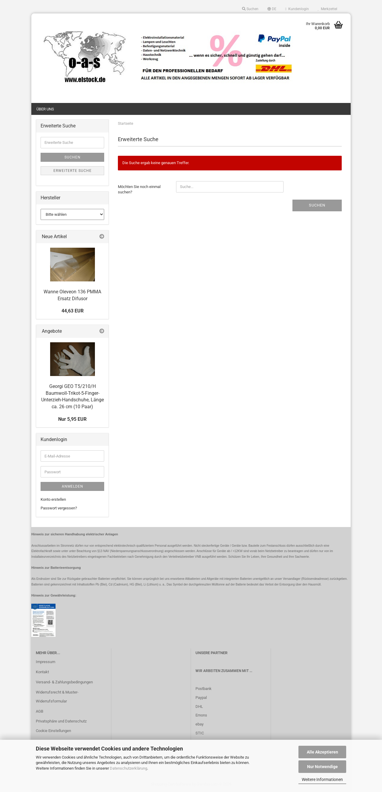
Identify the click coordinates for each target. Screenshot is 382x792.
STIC (199, 733)
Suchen (317, 205)
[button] (272, 8)
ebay (199, 724)
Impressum (45, 662)
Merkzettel (327, 9)
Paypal (201, 697)
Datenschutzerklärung (128, 768)
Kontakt (42, 672)
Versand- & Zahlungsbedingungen (64, 682)
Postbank (203, 688)
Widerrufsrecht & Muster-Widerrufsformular (57, 696)
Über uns (45, 109)
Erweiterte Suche (72, 171)
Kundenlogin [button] (297, 9)
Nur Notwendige (322, 766)
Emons (201, 715)
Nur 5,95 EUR (72, 419)
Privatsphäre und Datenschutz (61, 721)
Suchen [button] (250, 9)
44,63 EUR (72, 311)
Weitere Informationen (322, 779)
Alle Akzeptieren (322, 752)
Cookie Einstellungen (53, 730)
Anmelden (72, 486)
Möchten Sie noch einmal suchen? (139, 189)
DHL (199, 706)
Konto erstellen (53, 499)
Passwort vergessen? (59, 508)
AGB (39, 711)
